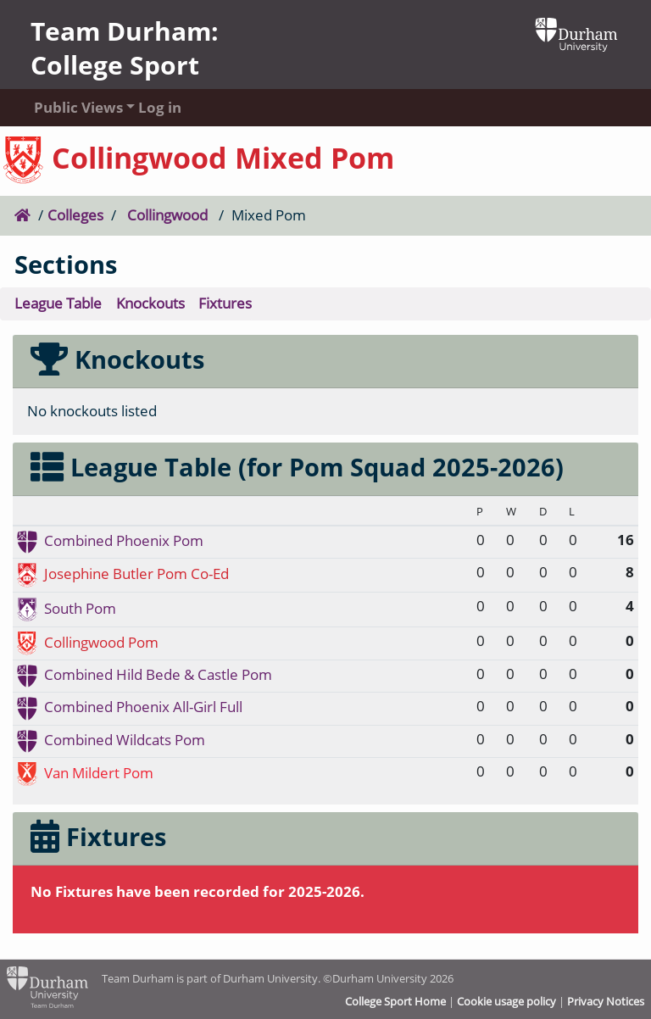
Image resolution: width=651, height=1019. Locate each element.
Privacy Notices (605, 1001)
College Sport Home (395, 1001)
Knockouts (150, 303)
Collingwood (167, 215)
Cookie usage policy (506, 1001)
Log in (159, 107)
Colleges (75, 215)
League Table (58, 303)
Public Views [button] (69, 107)
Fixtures (225, 303)
